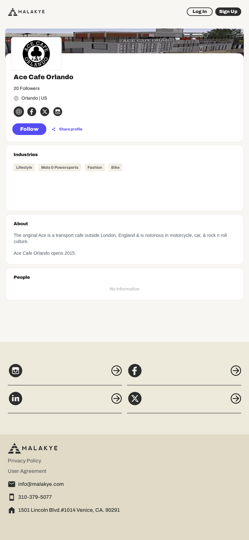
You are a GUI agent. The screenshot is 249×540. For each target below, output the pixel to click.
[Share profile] (67, 129)
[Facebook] (184, 374)
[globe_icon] (19, 111)
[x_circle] (45, 111)
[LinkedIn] (65, 402)
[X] (184, 402)
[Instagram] (65, 374)
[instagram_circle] (58, 111)
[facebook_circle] (32, 111)
